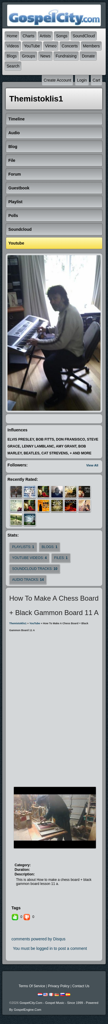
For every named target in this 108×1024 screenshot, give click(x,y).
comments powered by (39, 939)
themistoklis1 (17, 623)
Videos (13, 46)
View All (92, 465)
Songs (61, 36)
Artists (45, 36)
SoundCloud (84, 36)
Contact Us (80, 986)
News (45, 56)
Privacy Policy (58, 986)
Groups (28, 56)
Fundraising (66, 56)
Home (12, 36)
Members (91, 46)
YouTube (32, 46)
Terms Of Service (32, 986)
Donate (88, 56)
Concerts (70, 46)
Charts (28, 36)
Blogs (12, 56)
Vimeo (50, 46)
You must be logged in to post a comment (50, 948)
